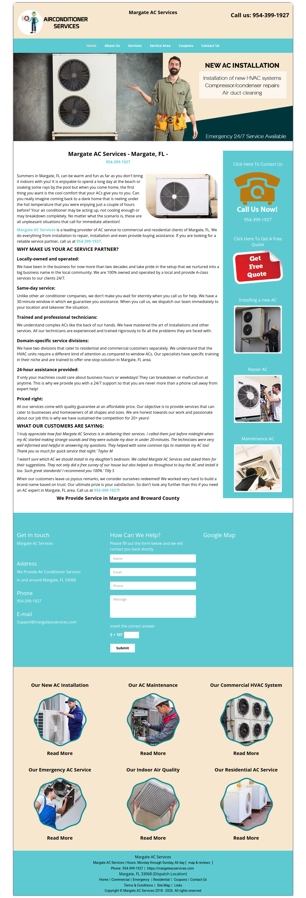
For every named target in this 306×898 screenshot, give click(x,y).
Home (91, 45)
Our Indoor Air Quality (152, 769)
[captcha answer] (131, 634)
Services (135, 45)
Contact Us (210, 45)
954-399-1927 (271, 15)
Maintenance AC (257, 438)
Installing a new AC (258, 300)
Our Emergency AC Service (59, 769)
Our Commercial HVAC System (246, 685)
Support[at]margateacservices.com (48, 622)
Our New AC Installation (60, 685)
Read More (60, 753)
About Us (112, 45)
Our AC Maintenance (153, 685)
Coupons (186, 45)
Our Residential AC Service (246, 769)
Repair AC (258, 369)
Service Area (160, 45)
